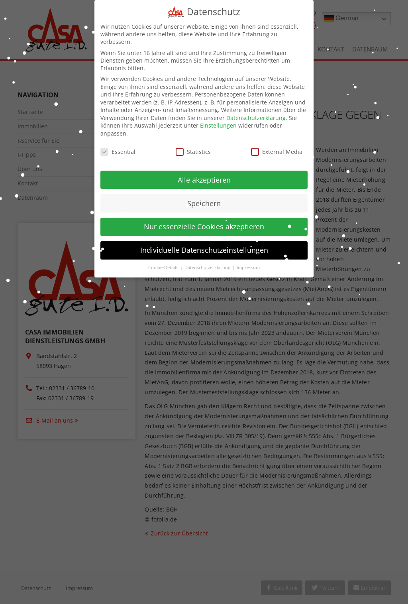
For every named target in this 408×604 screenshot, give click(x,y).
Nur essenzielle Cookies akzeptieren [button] (204, 221)
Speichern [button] (204, 197)
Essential (117, 146)
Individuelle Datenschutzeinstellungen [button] (204, 244)
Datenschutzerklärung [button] (207, 262)
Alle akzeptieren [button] (204, 174)
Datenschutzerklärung (256, 112)
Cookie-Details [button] (163, 262)
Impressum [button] (248, 262)
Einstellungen (218, 120)
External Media (276, 146)
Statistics (193, 146)
